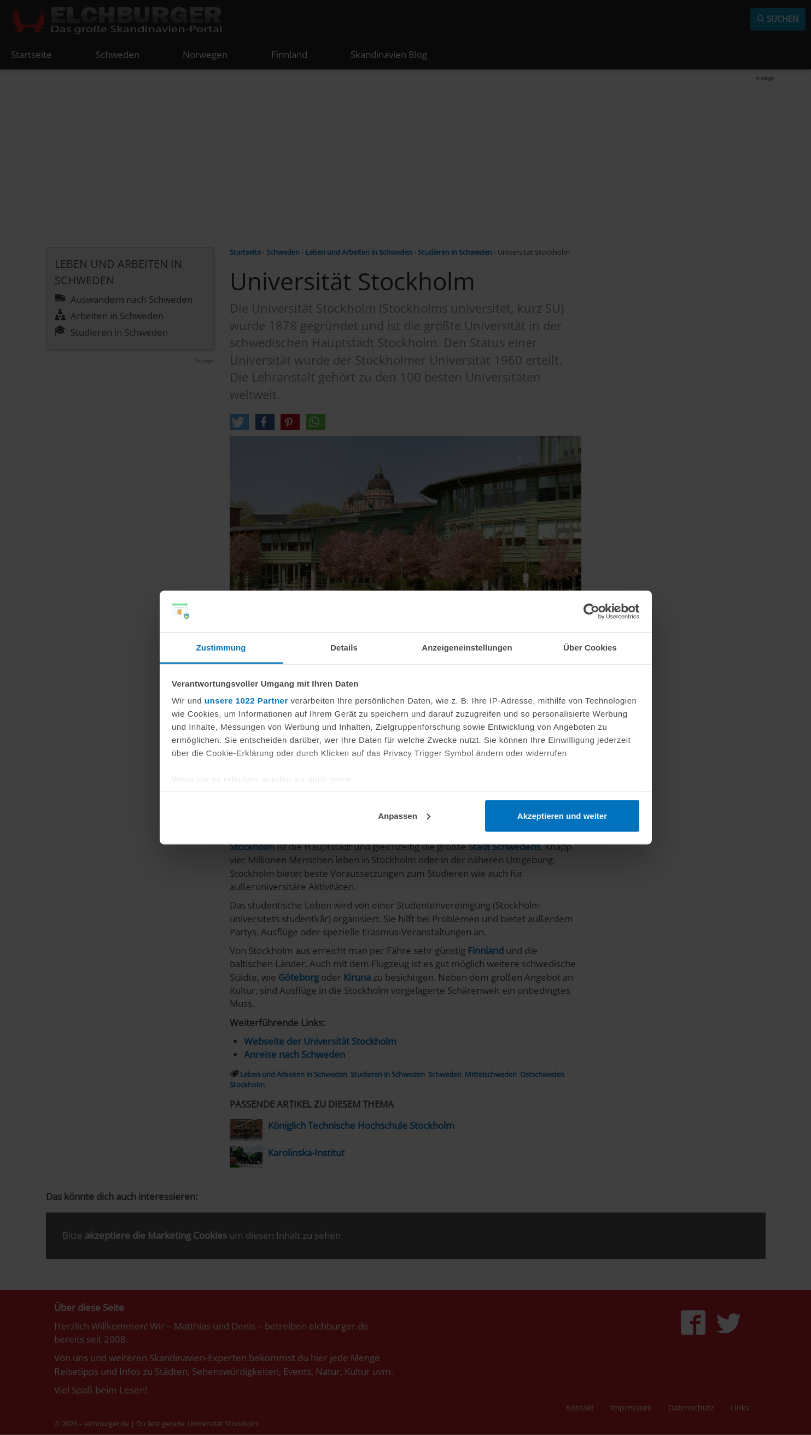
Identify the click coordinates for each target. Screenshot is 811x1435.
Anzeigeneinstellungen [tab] (467, 647)
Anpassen (404, 815)
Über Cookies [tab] (590, 647)
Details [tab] (344, 647)
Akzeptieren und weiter (562, 815)
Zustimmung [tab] (221, 647)
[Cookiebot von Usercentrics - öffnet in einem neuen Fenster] (591, 612)
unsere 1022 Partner (246, 700)
